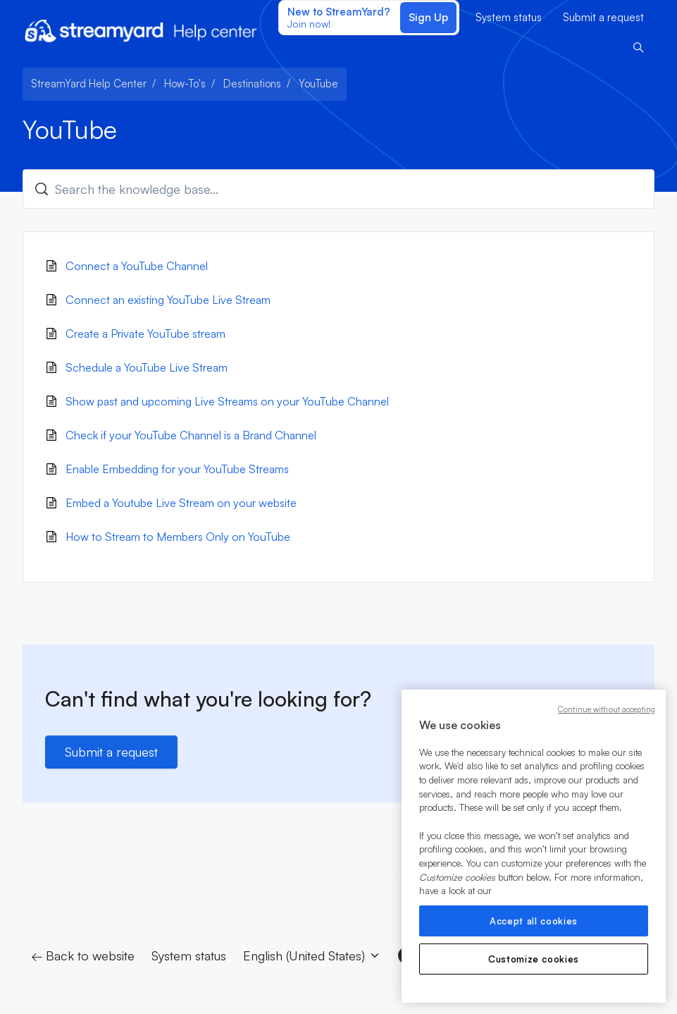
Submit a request (603, 17)
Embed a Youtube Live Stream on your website (181, 503)
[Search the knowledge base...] (338, 189)
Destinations (252, 83)
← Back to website (83, 955)
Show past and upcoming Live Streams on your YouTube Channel (227, 401)
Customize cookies (533, 959)
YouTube (318, 83)
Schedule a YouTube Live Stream (147, 367)
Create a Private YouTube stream (145, 333)
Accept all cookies (534, 921)
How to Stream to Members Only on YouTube (178, 537)
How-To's (185, 83)
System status (509, 17)
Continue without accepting (606, 709)
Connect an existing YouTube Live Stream (168, 300)
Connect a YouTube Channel (137, 266)
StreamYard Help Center (89, 83)
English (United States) (312, 955)
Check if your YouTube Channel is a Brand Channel (191, 435)
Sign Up (428, 17)
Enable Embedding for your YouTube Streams (177, 469)
